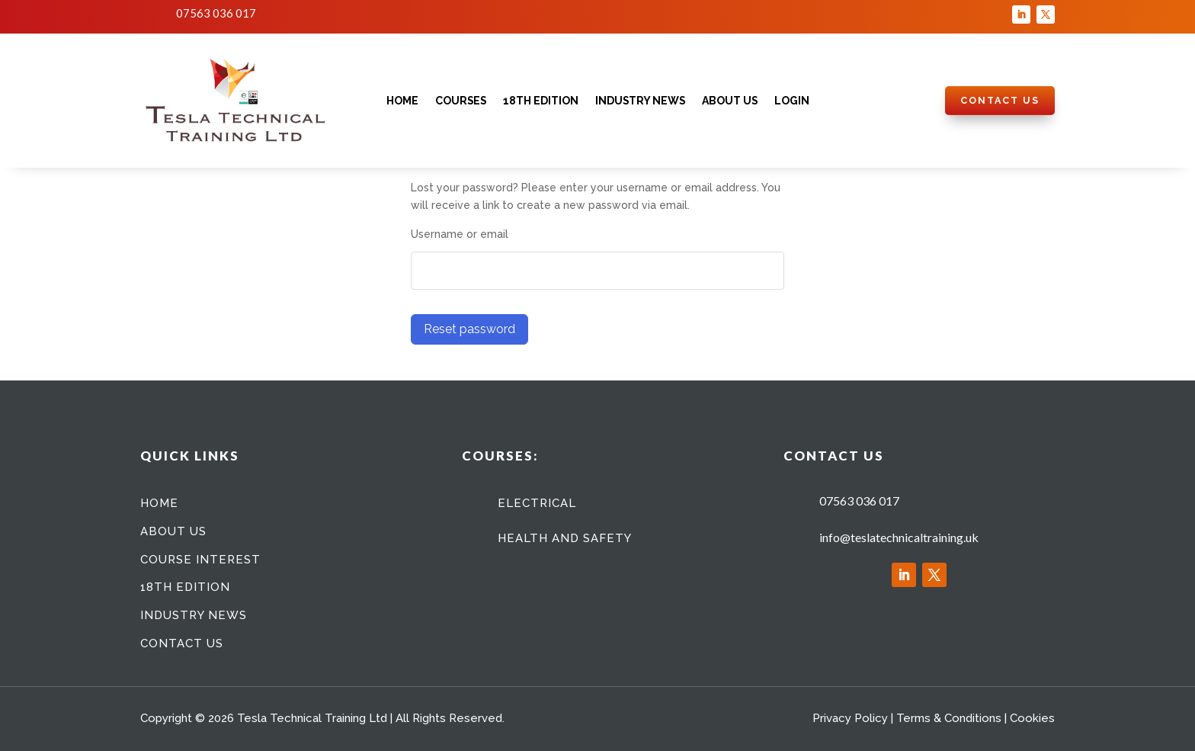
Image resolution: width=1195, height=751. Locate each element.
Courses (460, 101)
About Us (730, 101)
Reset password (469, 329)
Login (791, 101)
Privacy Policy (850, 718)
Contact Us (1000, 100)
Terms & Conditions (948, 718)
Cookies (1032, 718)
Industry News (640, 101)
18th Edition (540, 101)
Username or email (459, 234)
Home (402, 101)
